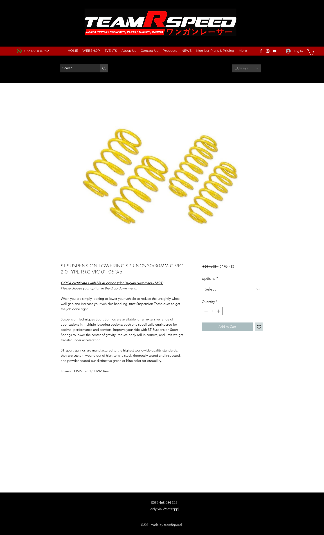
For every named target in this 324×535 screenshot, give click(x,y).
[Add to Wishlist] (259, 326)
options (210, 278)
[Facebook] (261, 51)
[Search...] (76, 68)
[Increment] (219, 311)
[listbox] (246, 68)
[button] (310, 52)
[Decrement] (205, 311)
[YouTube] (274, 51)
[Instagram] (268, 51)
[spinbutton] (212, 311)
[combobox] (232, 289)
